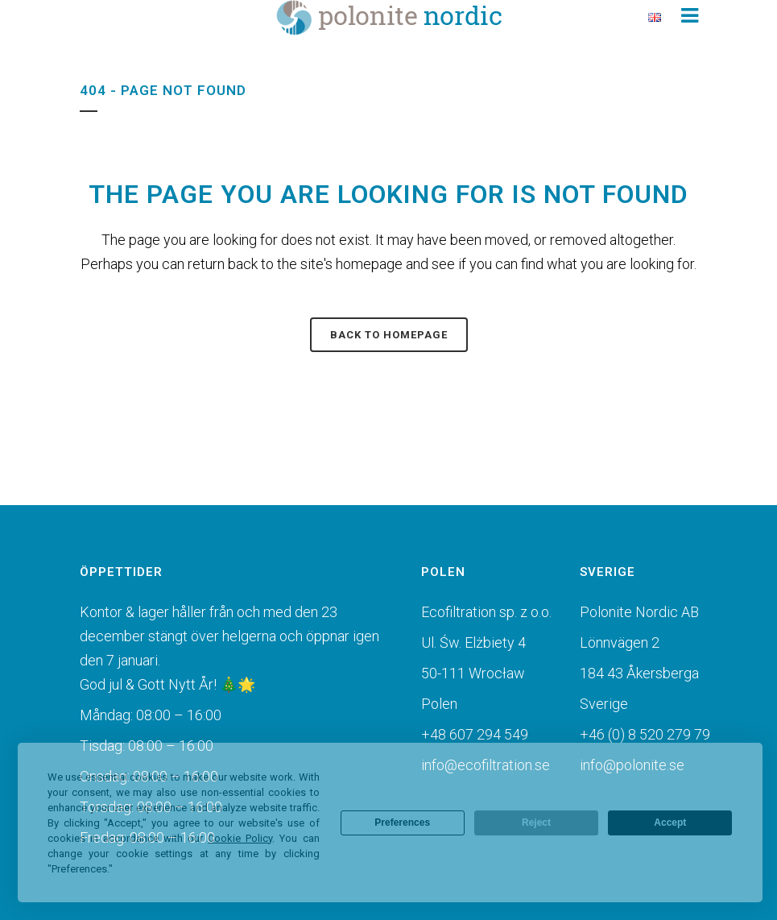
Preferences (402, 822)
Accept (670, 822)
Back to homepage (389, 335)
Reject (536, 822)
